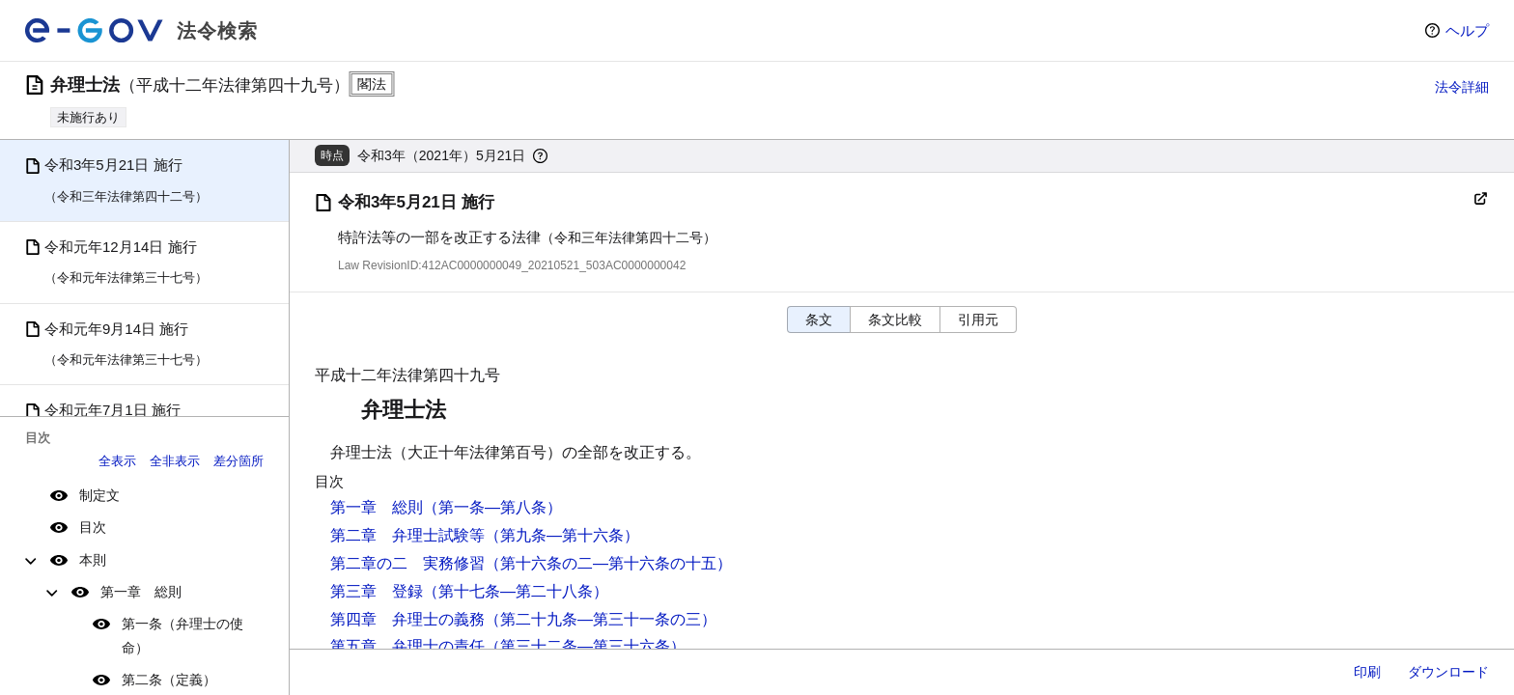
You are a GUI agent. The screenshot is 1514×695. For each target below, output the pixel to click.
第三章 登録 (376, 591)
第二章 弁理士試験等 (407, 535)
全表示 (117, 461)
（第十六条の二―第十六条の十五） (608, 563)
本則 (92, 560)
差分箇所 (238, 461)
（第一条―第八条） (492, 507)
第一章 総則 (141, 591)
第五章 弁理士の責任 (407, 646)
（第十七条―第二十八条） (515, 591)
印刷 (1367, 672)
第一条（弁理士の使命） (182, 635)
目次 (92, 527)
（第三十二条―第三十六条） (585, 646)
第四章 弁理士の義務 (407, 619)
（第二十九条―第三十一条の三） (600, 619)
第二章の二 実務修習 (407, 563)
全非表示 (175, 461)
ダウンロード (1448, 672)
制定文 (99, 495)
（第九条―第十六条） (562, 535)
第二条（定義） (169, 679)
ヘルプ (1467, 30)
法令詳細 (1462, 87)
